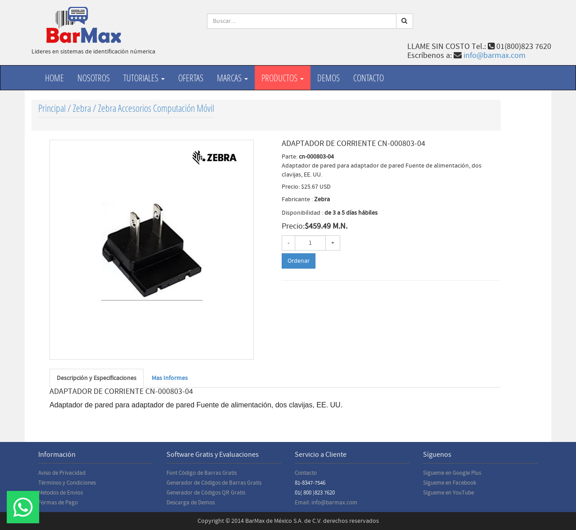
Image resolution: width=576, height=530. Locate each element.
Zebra (82, 108)
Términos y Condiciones (67, 482)
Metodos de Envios (60, 492)
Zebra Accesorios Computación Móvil (156, 108)
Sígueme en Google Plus (452, 473)
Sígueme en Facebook (449, 482)
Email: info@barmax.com (326, 502)
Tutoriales (144, 78)
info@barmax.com (495, 55)
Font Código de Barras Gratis (201, 473)
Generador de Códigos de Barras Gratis (213, 482)
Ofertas (190, 78)
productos (282, 78)
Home (54, 78)
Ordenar (299, 261)
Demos (328, 78)
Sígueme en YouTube (448, 492)
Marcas (232, 78)
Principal (52, 108)
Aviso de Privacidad (62, 473)
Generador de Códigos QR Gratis (205, 492)
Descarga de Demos (190, 502)
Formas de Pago (58, 502)
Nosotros (93, 78)
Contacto (368, 78)
